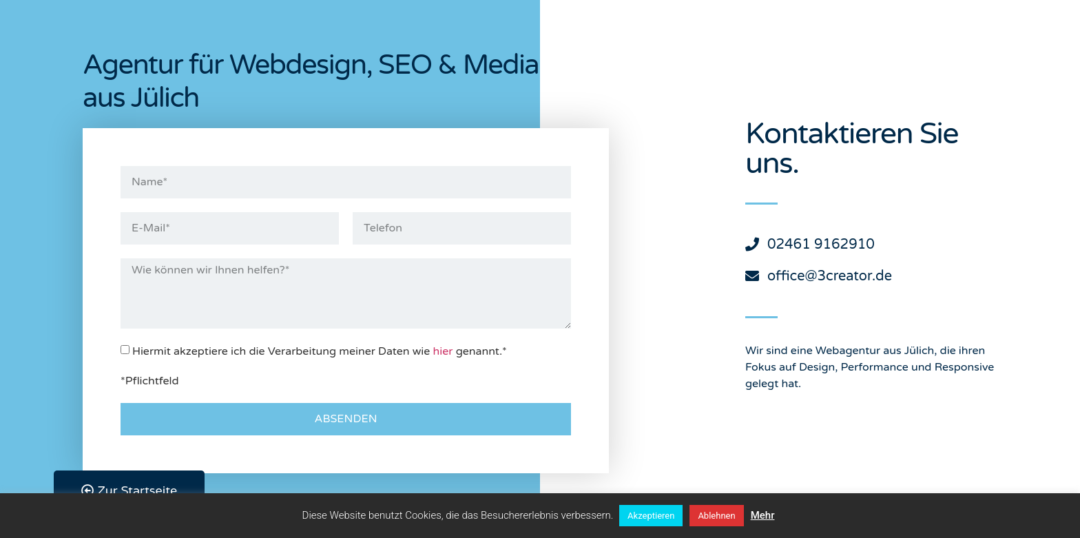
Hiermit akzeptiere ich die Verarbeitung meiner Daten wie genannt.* (319, 351)
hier (443, 351)
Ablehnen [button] (716, 515)
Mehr (763, 515)
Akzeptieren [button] (650, 515)
